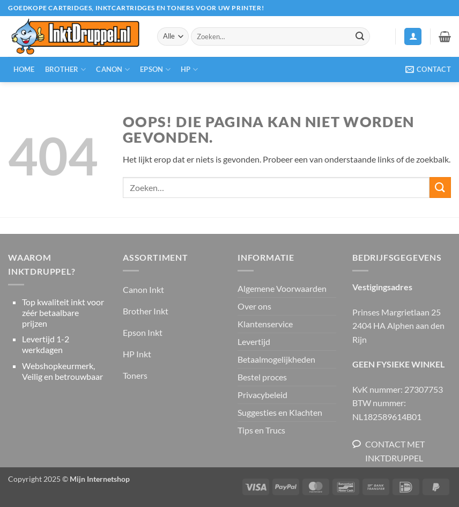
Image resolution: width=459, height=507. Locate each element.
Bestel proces (262, 377)
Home (24, 69)
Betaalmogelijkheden (276, 359)
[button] (412, 37)
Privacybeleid (262, 395)
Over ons (254, 306)
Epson (155, 69)
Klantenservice (265, 324)
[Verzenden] (360, 36)
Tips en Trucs (261, 430)
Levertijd (254, 341)
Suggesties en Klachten (280, 412)
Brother (65, 69)
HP (189, 69)
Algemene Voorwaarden (282, 288)
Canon (113, 69)
